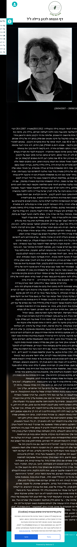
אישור (20, 537)
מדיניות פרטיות (18, 531)
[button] (3, 21)
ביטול (42, 537)
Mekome (42, 545)
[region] (31, 525)
